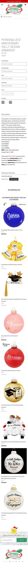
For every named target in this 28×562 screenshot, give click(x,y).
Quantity (3, 98)
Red (7, 94)
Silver (12, 94)
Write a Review (13, 179)
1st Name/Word (4, 60)
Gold (3, 94)
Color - (3, 90)
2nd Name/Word (5, 68)
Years (2, 75)
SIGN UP (22, 540)
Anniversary (4, 82)
